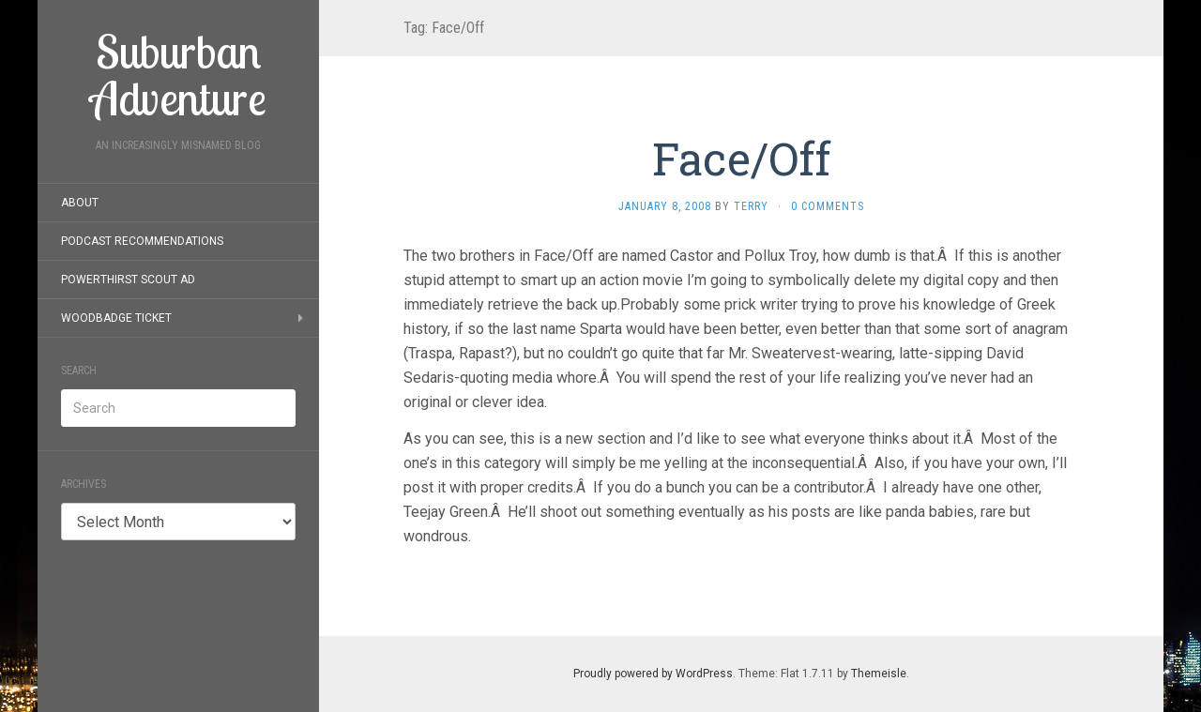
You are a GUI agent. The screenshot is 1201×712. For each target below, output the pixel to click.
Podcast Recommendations (142, 241)
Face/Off (741, 158)
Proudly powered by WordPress (653, 673)
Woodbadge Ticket (116, 318)
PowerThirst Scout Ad (128, 279)
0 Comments (827, 206)
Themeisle (878, 673)
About (80, 202)
